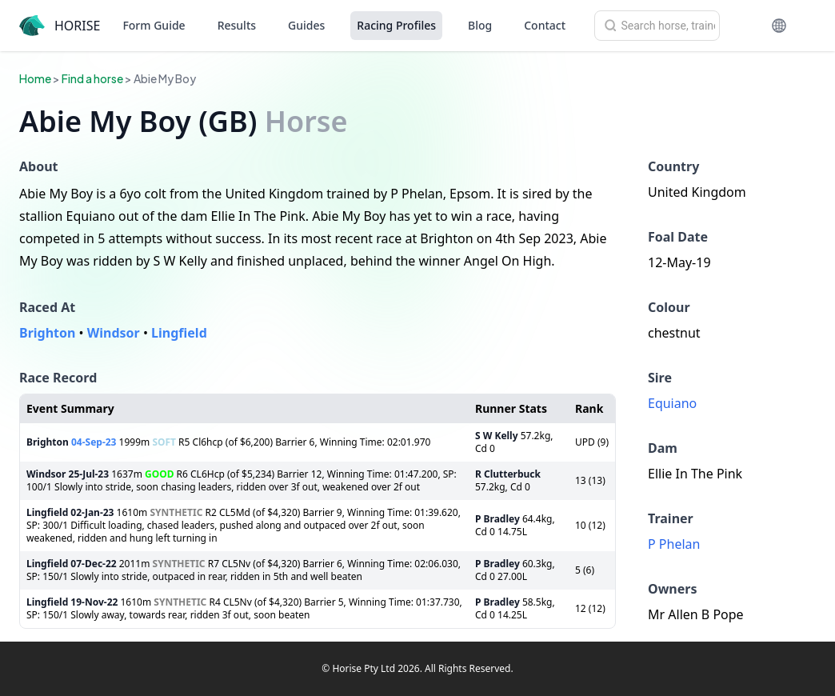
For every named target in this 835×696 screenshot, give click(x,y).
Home (35, 78)
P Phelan (674, 544)
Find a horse (92, 78)
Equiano (672, 403)
